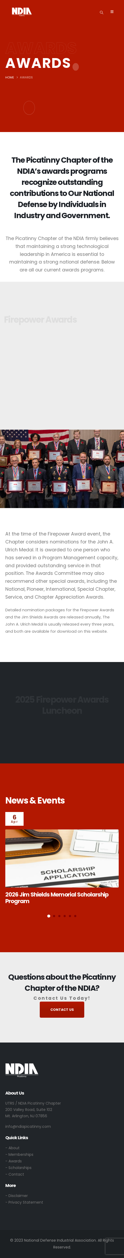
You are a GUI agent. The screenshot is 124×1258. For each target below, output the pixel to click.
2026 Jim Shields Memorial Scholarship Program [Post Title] (56, 897)
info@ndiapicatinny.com (28, 1126)
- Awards (13, 1161)
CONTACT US (62, 1009)
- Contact (14, 1174)
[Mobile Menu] (112, 11)
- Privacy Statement (24, 1202)
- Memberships (19, 1154)
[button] (101, 12)
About (14, 1148)
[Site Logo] (21, 11)
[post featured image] (62, 858)
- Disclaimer (16, 1195)
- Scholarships (18, 1167)
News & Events (35, 800)
